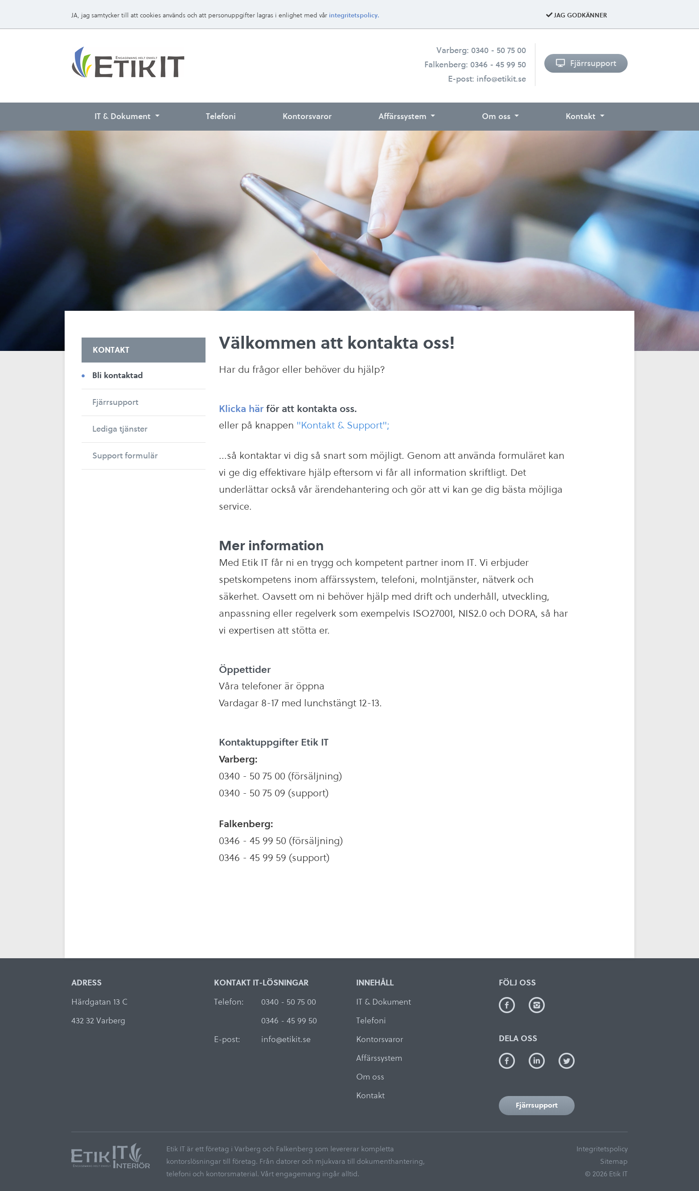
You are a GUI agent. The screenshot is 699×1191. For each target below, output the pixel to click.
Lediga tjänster (120, 428)
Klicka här (241, 408)
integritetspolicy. (354, 15)
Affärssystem (403, 116)
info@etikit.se (501, 78)
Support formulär (125, 455)
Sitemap (614, 1161)
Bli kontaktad (117, 375)
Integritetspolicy (602, 1149)
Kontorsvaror (307, 116)
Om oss (497, 116)
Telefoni (221, 116)
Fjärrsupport (586, 63)
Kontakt (582, 116)
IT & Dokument (124, 116)
